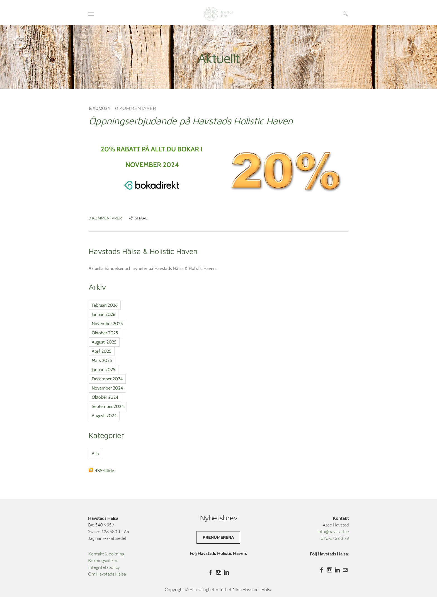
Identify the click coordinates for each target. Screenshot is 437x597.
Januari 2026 (103, 314)
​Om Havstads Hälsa (107, 574)
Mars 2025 (102, 360)
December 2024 (107, 378)
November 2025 (107, 323)
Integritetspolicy (104, 567)
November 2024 (107, 388)
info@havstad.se (333, 531)
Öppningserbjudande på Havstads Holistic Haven (191, 120)
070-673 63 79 (335, 538)
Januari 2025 (103, 369)
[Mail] (345, 569)
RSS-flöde (104, 470)
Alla (95, 453)
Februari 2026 (105, 305)
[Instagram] (218, 572)
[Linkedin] (226, 572)
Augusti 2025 (104, 342)
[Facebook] (210, 572)
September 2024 (108, 406)
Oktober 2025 (105, 332)
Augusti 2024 (104, 415)
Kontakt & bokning (106, 554)
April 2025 (101, 351)
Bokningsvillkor (103, 560)
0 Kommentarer (135, 108)
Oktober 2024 (105, 397)
